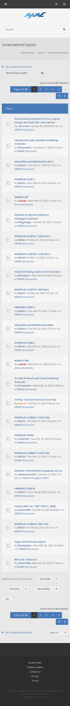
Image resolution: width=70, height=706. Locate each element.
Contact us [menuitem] (35, 671)
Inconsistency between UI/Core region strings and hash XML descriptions (37, 120)
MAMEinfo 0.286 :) (25, 342)
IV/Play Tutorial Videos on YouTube (35, 399)
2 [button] (40, 89)
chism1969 (24, 510)
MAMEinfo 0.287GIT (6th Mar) (32, 289)
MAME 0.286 (21, 360)
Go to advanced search (18, 66)
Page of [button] (20, 89)
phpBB (23, 690)
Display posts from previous (31, 579)
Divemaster (25, 147)
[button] (65, 96)
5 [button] (59, 89)
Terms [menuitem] (35, 680)
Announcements (24, 204)
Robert (22, 165)
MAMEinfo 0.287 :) (25, 179)
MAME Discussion (24, 129)
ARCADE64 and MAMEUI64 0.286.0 (34, 325)
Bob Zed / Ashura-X (26, 559)
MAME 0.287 (21, 197)
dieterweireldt (27, 474)
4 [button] (52, 89)
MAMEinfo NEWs (24, 435)
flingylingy (24, 222)
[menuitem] (64, 4)
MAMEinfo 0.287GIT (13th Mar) (32, 254)
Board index (35, 662)
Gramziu (44, 693)
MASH (21, 183)
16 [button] (59, 96)
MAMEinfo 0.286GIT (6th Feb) (31, 524)
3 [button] (46, 89)
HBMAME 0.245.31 (25, 307)
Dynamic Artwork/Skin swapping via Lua (38, 470)
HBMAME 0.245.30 (25, 488)
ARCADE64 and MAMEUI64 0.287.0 (34, 161)
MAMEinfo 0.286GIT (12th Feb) (32, 453)
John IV (22, 403)
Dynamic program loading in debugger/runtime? (32, 216)
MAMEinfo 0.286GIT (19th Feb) (32, 417)
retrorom (23, 126)
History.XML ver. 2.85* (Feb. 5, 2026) (35, 506)
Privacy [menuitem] (35, 676)
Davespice (24, 275)
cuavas (22, 200)
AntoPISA (23, 439)
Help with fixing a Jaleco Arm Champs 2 (37, 271)
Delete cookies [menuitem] (35, 667)
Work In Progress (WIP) (36, 478)
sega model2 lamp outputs (30, 541)
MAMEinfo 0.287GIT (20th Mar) (32, 236)
